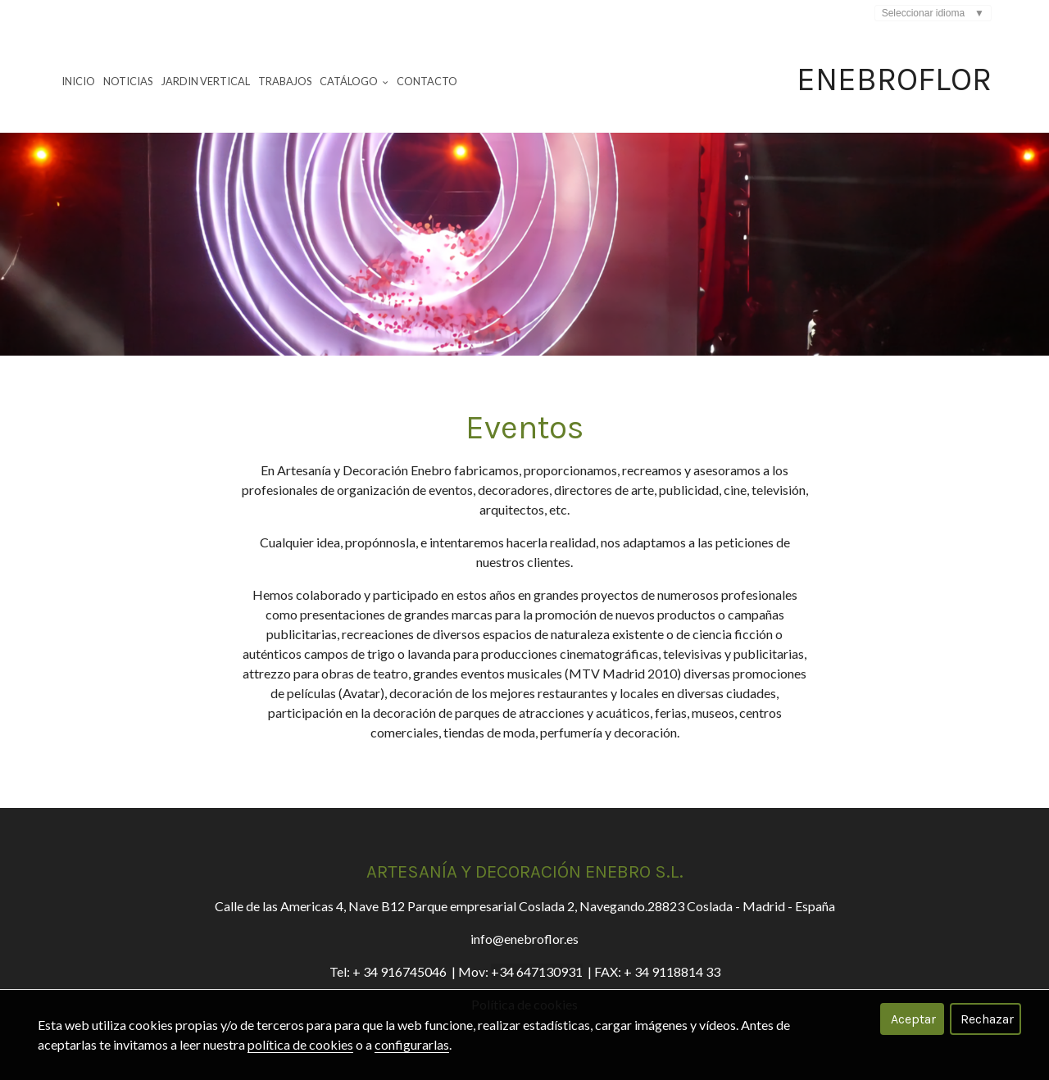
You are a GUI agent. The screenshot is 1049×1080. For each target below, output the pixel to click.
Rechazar (987, 1019)
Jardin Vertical (205, 81)
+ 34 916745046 (399, 971)
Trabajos (284, 81)
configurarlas (412, 1044)
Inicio (78, 81)
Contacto (427, 81)
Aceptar (913, 1019)
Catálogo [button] (354, 81)
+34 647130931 (537, 971)
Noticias (127, 81)
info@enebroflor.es (524, 938)
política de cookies (300, 1044)
